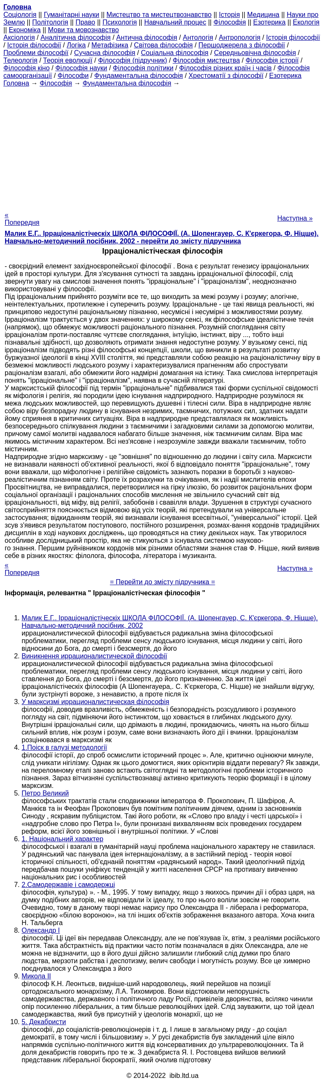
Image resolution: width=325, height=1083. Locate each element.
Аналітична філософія (76, 37)
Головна (16, 83)
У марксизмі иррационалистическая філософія (95, 701)
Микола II (36, 976)
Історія (229, 14)
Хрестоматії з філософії (226, 75)
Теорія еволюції (68, 60)
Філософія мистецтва (206, 60)
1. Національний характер (62, 839)
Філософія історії (272, 60)
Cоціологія (19, 14)
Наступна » (295, 218)
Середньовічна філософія (255, 52)
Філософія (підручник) (132, 60)
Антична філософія (146, 37)
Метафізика (109, 45)
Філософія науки (81, 68)
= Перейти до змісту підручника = (162, 582)
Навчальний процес (175, 22)
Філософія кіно (26, 68)
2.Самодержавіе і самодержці (68, 884)
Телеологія (20, 60)
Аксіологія (19, 37)
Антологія (198, 37)
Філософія (229, 22)
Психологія (119, 22)
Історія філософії (293, 37)
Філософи (73, 75)
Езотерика (269, 22)
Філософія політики (143, 68)
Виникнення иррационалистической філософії (94, 656)
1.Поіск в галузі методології (64, 747)
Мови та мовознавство (83, 29)
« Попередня (22, 218)
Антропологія (239, 37)
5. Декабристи (44, 1021)
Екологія (306, 22)
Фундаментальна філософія (138, 75)
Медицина (263, 14)
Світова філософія (163, 45)
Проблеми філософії (36, 52)
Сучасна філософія (104, 52)
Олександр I (41, 930)
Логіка (76, 45)
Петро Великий (45, 793)
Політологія (50, 22)
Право (85, 22)
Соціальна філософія (175, 52)
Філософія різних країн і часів (225, 68)
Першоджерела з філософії (241, 45)
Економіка (25, 29)
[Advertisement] (162, 146)
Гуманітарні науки (71, 14)
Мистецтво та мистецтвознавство (159, 14)
